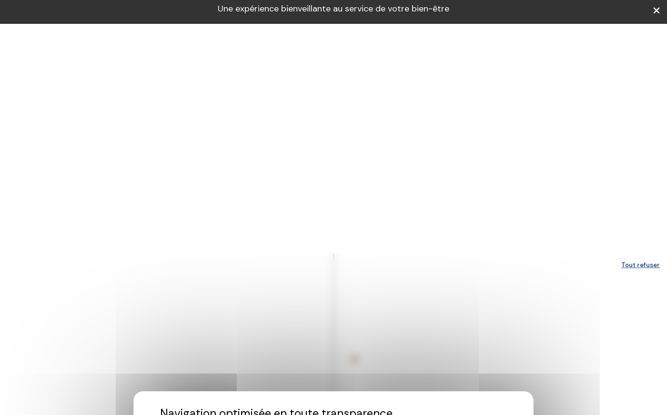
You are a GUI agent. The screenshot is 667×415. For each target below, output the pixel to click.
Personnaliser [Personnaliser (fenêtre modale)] (290, 253)
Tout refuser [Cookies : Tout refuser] (640, 11)
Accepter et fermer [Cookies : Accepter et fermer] (366, 253)
